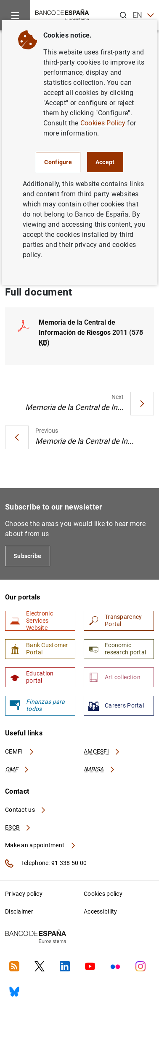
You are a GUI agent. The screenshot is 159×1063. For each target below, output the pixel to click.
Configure (58, 162)
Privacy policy (23, 893)
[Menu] (15, 15)
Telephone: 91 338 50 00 (46, 863)
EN (143, 15)
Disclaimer (19, 911)
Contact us (25, 809)
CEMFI (19, 751)
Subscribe (27, 556)
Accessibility (100, 911)
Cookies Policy (102, 123)
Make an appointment (40, 845)
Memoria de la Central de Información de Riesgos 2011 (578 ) (91, 332)
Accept (105, 162)
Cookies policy (103, 893)
